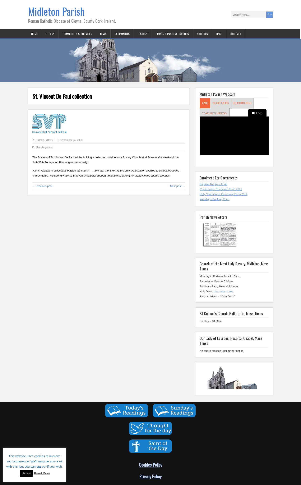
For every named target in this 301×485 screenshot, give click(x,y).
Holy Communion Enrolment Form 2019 (223, 194)
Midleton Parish (56, 11)
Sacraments (122, 34)
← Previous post (42, 186)
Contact (235, 34)
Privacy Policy (150, 476)
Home (34, 34)
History (143, 34)
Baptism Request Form (213, 184)
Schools (202, 34)
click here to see (223, 291)
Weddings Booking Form (214, 199)
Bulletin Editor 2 (44, 140)
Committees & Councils (77, 34)
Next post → (177, 186)
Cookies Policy (150, 464)
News (103, 34)
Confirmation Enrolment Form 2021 (221, 189)
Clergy (50, 34)
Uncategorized (45, 147)
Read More (42, 473)
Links (219, 34)
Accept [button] (26, 473)
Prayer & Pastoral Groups (172, 34)
